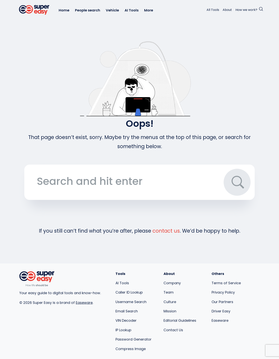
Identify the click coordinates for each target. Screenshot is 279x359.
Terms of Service (226, 283)
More (148, 10)
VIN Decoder (126, 320)
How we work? (246, 10)
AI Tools (132, 10)
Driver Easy (221, 311)
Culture (170, 301)
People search (87, 10)
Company (172, 283)
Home (64, 10)
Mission (170, 311)
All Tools (213, 10)
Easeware (84, 302)
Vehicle (112, 10)
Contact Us (173, 330)
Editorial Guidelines (180, 320)
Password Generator (133, 339)
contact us (166, 230)
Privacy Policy (223, 292)
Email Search (126, 311)
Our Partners (222, 301)
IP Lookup (123, 330)
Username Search (130, 301)
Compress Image (130, 348)
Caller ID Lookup (129, 292)
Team (169, 292)
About (227, 10)
